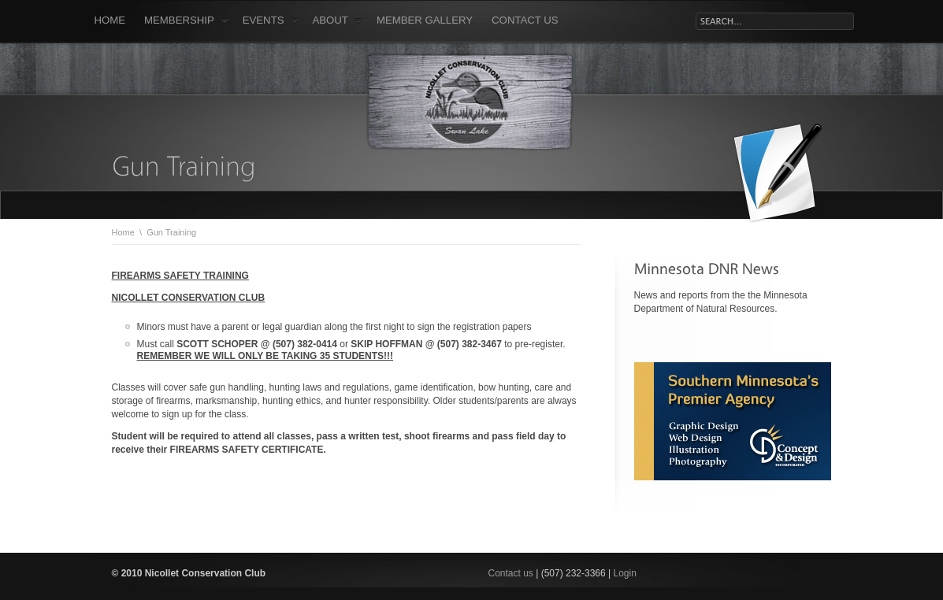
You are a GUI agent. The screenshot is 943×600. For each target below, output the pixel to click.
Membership (186, 20)
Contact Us (525, 20)
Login (625, 573)
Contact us (512, 573)
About (338, 20)
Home (110, 20)
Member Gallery (425, 20)
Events (271, 20)
